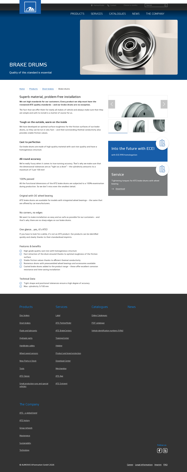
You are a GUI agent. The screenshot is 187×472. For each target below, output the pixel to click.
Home (22, 89)
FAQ (165, 465)
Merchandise (61, 369)
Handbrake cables (27, 346)
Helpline (59, 346)
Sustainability (25, 443)
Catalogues (117, 13)
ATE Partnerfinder (63, 323)
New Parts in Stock (27, 361)
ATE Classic (24, 376)
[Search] (156, 5)
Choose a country (130, 5)
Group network (25, 428)
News (135, 13)
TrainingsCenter (62, 338)
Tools (21, 369)
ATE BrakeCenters (64, 331)
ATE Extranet (61, 384)
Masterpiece (24, 436)
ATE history (24, 420)
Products (77, 13)
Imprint (158, 465)
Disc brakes (24, 315)
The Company (155, 13)
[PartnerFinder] (96, 5)
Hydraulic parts (25, 338)
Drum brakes (48, 89)
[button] (111, 104)
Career (130, 465)
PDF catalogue (98, 323)
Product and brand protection (68, 353)
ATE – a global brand (28, 413)
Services (97, 13)
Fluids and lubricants (28, 331)
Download (120, 189)
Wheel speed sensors (28, 353)
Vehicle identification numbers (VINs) (107, 331)
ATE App (59, 376)
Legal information (144, 465)
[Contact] (110, 5)
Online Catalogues (99, 315)
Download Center (63, 361)
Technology (24, 450)
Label (58, 315)
